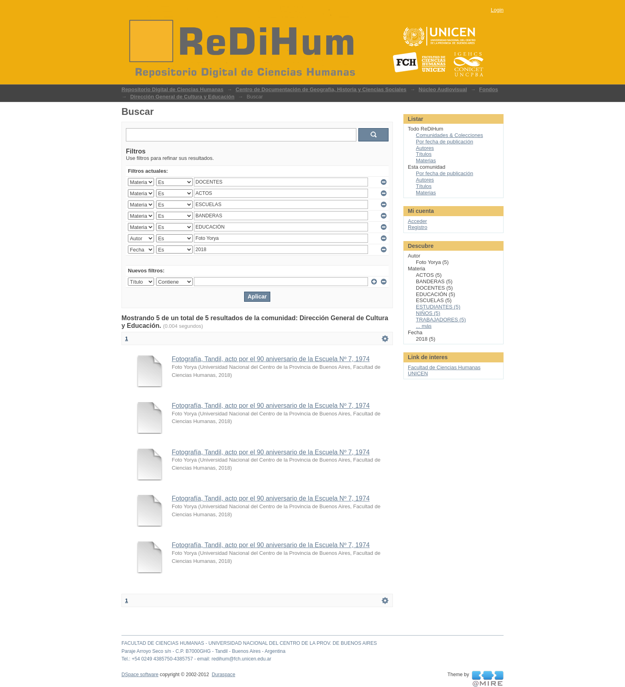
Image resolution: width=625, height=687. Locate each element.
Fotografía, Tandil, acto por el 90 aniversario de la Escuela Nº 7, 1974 (271, 359)
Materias (426, 160)
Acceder (417, 221)
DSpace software (139, 674)
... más (424, 326)
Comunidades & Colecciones (449, 135)
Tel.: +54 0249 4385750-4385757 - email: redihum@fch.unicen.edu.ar (196, 659)
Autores (425, 148)
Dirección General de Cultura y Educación (182, 97)
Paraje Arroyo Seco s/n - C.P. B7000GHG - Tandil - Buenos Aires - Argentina (203, 651)
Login (497, 10)
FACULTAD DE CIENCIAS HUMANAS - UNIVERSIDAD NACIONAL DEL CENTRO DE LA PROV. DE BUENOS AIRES (249, 643)
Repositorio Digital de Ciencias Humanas (172, 89)
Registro (417, 227)
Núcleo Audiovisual (443, 89)
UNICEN (418, 373)
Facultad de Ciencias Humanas (444, 367)
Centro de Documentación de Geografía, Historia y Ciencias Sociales (321, 89)
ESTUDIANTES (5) (438, 307)
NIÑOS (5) (428, 313)
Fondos (488, 89)
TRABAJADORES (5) (441, 320)
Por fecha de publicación (444, 142)
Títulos (424, 154)
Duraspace (223, 674)
